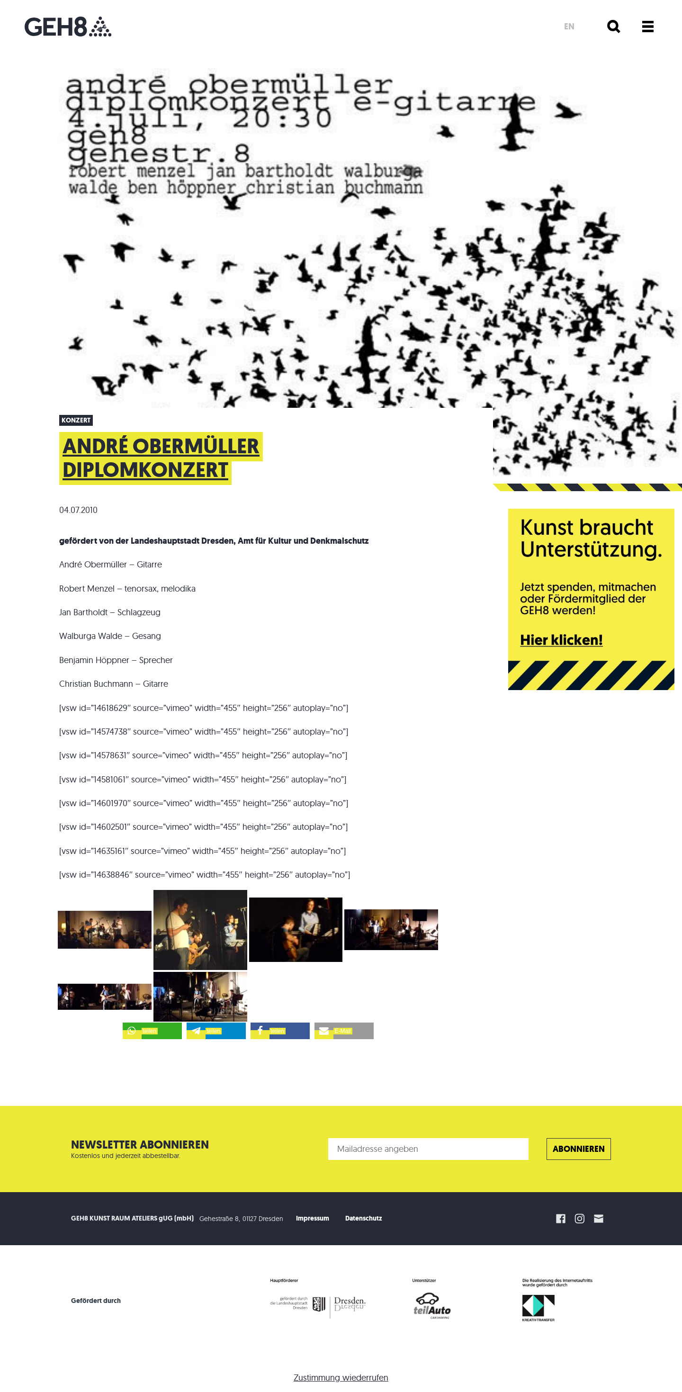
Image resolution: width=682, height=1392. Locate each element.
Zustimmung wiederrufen (341, 1377)
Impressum (312, 1218)
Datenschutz (363, 1218)
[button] (152, 1031)
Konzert (76, 420)
